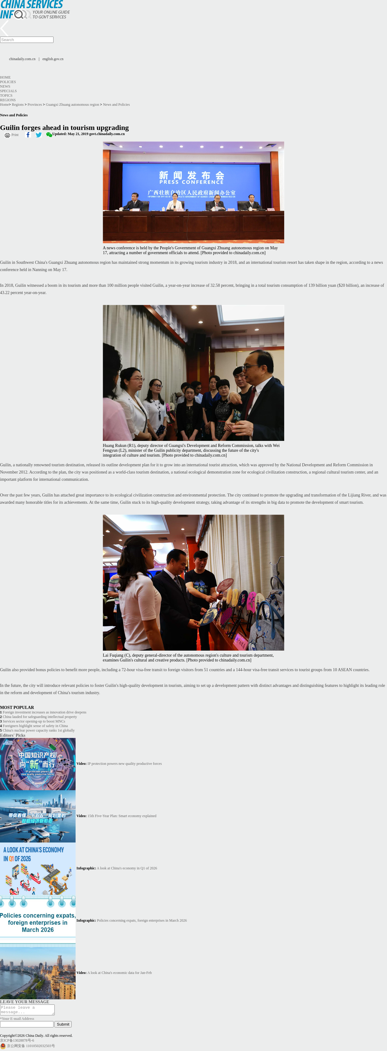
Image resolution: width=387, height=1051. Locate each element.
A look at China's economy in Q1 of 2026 (127, 868)
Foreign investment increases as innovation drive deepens (44, 712)
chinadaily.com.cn (22, 59)
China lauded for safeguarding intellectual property (40, 717)
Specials (8, 91)
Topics (6, 95)
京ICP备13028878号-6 (17, 1042)
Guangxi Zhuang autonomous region (72, 104)
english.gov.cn (53, 59)
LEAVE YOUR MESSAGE (24, 1001)
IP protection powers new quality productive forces (125, 764)
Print (14, 135)
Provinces (35, 104)
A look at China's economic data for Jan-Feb (119, 973)
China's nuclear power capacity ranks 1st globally (39, 730)
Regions (8, 100)
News (5, 86)
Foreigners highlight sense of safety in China (35, 726)
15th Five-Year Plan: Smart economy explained (122, 816)
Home (5, 77)
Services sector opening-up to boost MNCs (34, 721)
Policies (8, 82)
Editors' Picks (12, 735)
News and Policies (116, 104)
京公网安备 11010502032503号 (31, 1048)
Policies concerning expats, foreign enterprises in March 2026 (142, 920)
